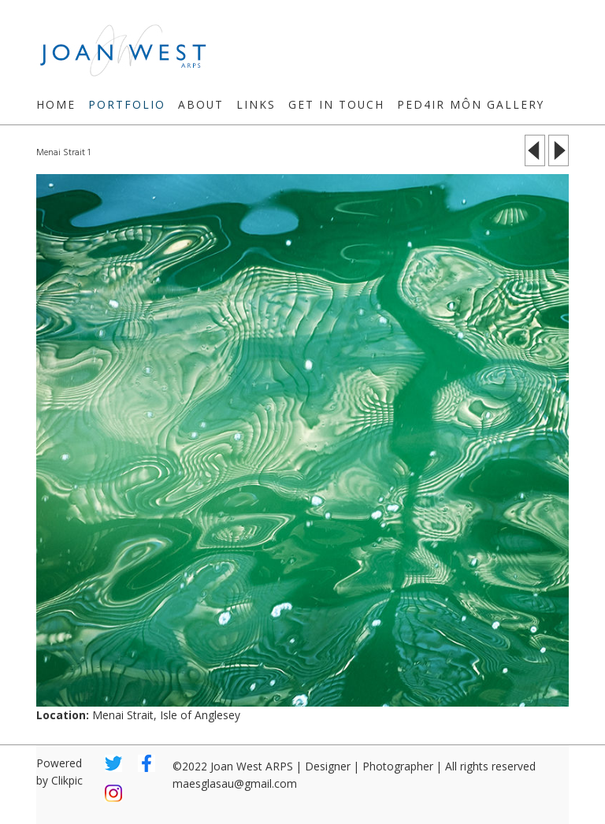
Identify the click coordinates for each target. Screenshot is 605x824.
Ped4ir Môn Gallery (470, 104)
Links (256, 104)
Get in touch (336, 104)
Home (56, 104)
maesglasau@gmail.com (235, 783)
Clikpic (67, 780)
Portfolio (126, 104)
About (201, 104)
